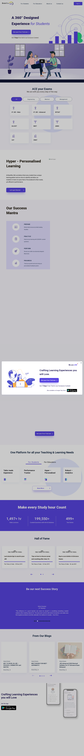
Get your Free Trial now (48, 380)
